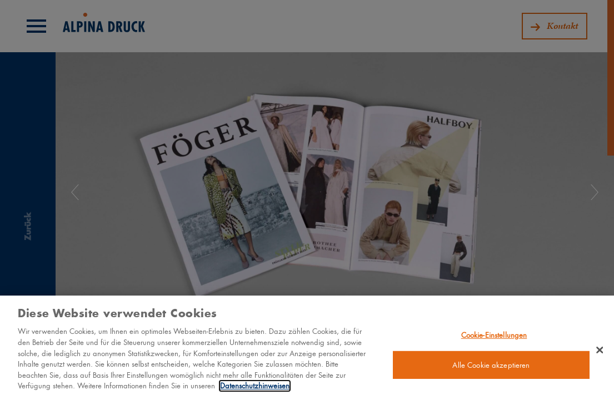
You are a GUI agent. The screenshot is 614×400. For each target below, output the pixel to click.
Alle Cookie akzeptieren (491, 369)
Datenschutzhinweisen (254, 390)
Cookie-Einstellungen (494, 339)
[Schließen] (599, 354)
